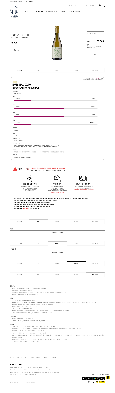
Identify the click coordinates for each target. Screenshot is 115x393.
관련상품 (76, 70)
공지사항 (12, 357)
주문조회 (85, 5)
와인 (26, 12)
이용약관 (26, 357)
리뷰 (38, 70)
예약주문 (63, 12)
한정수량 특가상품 (52, 12)
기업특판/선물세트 (74, 12)
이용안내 (19, 357)
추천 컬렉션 (39, 12)
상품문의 (57, 70)
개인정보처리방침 (35, 357)
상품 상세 (19, 70)
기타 (32, 12)
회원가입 (77, 5)
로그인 (70, 5)
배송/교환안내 (95, 70)
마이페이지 (92, 5)
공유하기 (16, 50)
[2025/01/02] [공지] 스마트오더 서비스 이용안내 (21, 1)
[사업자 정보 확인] (54, 372)
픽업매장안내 (46, 357)
